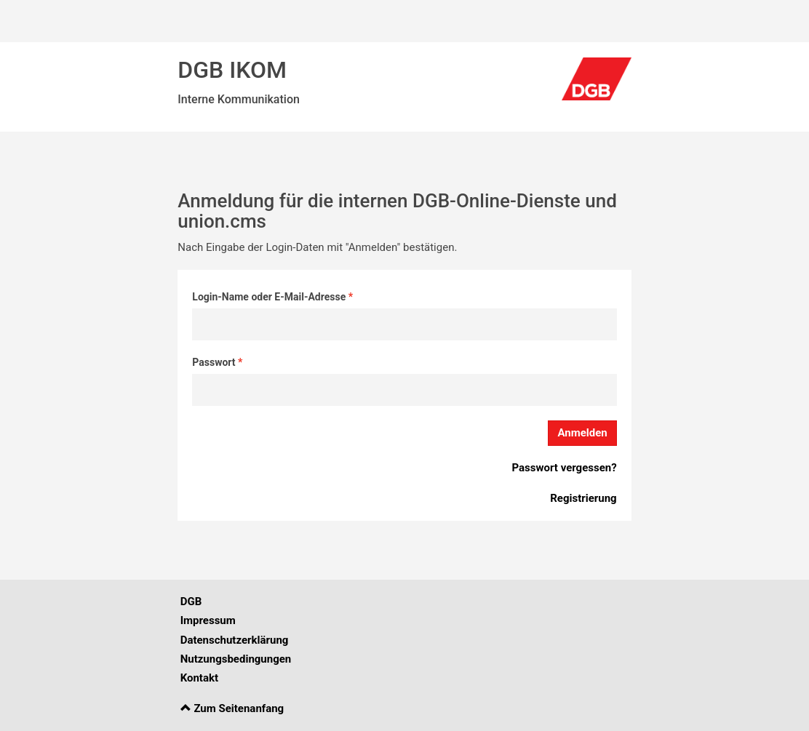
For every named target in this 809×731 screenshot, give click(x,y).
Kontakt (199, 677)
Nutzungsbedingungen (236, 659)
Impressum (208, 620)
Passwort (215, 362)
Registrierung (583, 498)
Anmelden (582, 432)
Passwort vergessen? (563, 467)
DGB (191, 601)
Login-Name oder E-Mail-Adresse (270, 297)
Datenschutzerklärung (234, 640)
